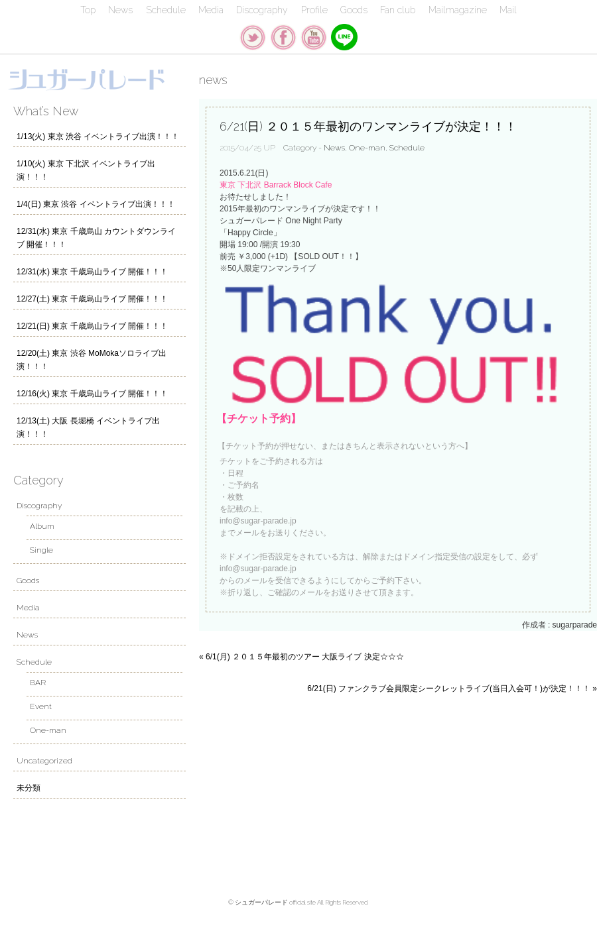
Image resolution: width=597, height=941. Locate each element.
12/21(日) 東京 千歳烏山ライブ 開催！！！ (92, 326)
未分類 (28, 788)
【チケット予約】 (258, 418)
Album (42, 526)
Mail (508, 10)
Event (41, 706)
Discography (262, 10)
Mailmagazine (458, 10)
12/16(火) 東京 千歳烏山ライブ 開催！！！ (92, 393)
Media (211, 10)
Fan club (397, 10)
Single (41, 550)
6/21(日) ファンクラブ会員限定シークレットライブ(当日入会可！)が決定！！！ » (452, 688)
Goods (353, 10)
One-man (367, 147)
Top (88, 10)
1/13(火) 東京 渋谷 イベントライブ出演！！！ (98, 136)
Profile (314, 10)
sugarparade (575, 625)
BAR (38, 682)
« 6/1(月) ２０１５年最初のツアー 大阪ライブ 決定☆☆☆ (301, 656)
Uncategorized (44, 760)
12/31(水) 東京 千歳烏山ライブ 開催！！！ (92, 271)
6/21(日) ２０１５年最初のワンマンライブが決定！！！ (368, 126)
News (120, 10)
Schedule (166, 10)
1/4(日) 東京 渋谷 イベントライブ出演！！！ (96, 204)
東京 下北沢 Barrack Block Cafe (276, 185)
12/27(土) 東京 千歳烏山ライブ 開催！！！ (92, 299)
